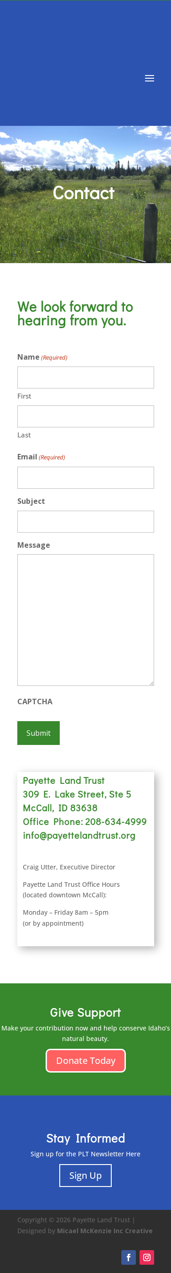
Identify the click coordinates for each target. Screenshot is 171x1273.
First (24, 395)
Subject (31, 501)
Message (33, 545)
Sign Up (85, 1175)
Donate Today (85, 1060)
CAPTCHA (34, 701)
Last (24, 434)
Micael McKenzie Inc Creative (105, 1230)
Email (41, 457)
